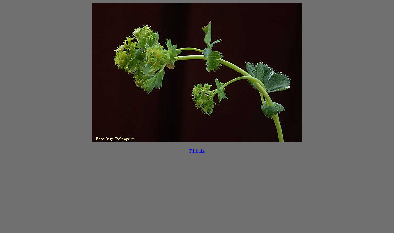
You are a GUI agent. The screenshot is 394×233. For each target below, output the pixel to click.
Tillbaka (197, 151)
